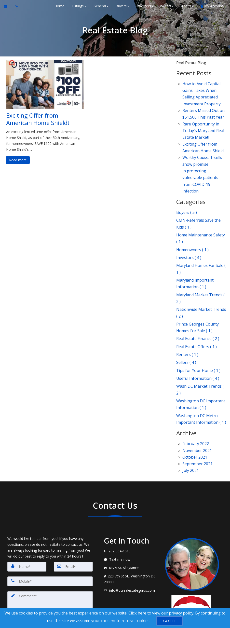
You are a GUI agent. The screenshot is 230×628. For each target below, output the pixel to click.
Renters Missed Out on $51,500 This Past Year (203, 108)
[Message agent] (131, 503)
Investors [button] (144, 6)
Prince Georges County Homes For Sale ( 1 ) (197, 291)
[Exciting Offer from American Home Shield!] (45, 84)
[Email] (73, 511)
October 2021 (194, 404)
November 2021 (197, 398)
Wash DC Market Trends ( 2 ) (200, 344)
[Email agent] (131, 534)
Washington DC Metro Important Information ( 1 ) (201, 369)
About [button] (187, 6)
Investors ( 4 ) (188, 231)
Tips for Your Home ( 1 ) (198, 328)
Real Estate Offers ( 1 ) (196, 307)
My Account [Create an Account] (211, 6)
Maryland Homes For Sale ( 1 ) (201, 241)
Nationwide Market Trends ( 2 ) (201, 278)
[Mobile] (50, 525)
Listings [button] (78, 6)
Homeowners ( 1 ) (192, 225)
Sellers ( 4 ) (186, 321)
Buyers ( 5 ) (186, 193)
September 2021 (197, 409)
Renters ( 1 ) (187, 314)
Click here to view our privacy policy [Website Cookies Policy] (160, 613)
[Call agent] (15, 6)
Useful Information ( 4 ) (197, 335)
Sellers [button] (167, 6)
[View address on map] (131, 523)
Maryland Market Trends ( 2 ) (200, 266)
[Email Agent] (8, 6)
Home (59, 6)
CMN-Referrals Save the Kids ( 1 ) (198, 202)
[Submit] (24, 579)
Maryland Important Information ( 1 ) (195, 253)
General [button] (100, 6)
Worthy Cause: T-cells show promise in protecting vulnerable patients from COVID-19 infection (202, 159)
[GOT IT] (169, 621)
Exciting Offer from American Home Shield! (37, 119)
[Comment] (50, 550)
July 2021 (190, 415)
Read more (18, 160)
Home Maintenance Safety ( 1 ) (200, 215)
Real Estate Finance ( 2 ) (197, 301)
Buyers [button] (122, 6)
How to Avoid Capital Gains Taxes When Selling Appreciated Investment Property (201, 92)
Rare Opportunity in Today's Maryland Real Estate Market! (203, 122)
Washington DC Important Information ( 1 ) (200, 357)
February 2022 (195, 393)
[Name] (26, 511)
